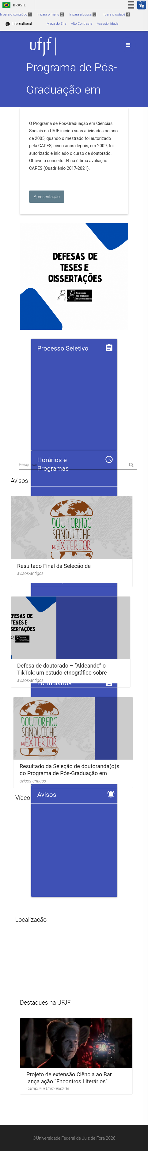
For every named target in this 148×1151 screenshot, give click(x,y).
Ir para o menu (50, 14)
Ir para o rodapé (116, 14)
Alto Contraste (81, 24)
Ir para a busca (82, 14)
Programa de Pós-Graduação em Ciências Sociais (71, 90)
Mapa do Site (56, 24)
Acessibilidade (107, 24)
